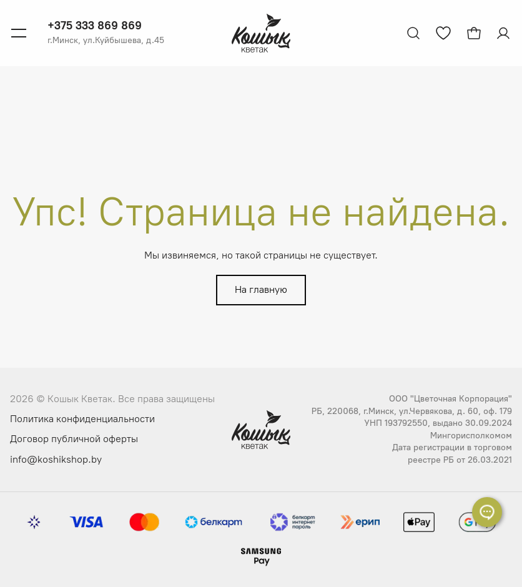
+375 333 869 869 (94, 25)
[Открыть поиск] (413, 33)
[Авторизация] (504, 33)
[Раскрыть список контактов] (487, 512)
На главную (261, 289)
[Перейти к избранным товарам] (443, 33)
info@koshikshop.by (56, 459)
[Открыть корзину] (474, 33)
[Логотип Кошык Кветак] (261, 33)
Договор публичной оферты (74, 439)
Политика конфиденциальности (82, 419)
